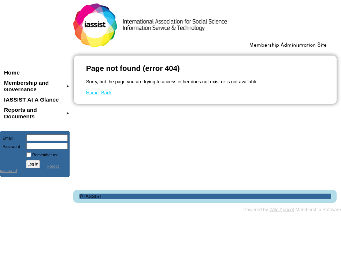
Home (12, 72)
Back (106, 92)
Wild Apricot (281, 209)
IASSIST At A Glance (31, 99)
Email (6, 138)
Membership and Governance (26, 86)
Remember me (45, 155)
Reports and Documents (20, 113)
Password (10, 146)
